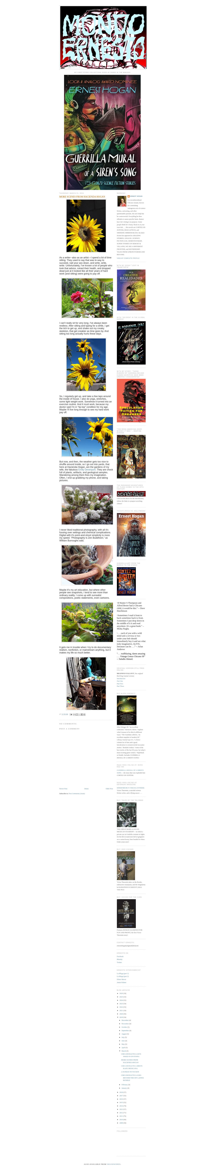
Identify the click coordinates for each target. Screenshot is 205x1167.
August (124, 1034)
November (125, 1024)
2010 (121, 1119)
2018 (121, 1092)
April (124, 1048)
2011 (121, 1116)
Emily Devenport (87, 469)
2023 (121, 1004)
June (123, 1041)
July (123, 1037)
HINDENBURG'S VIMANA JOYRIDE (130, 788)
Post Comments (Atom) (77, 793)
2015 (121, 1102)
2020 (121, 1014)
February (125, 1085)
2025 (121, 997)
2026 (121, 993)
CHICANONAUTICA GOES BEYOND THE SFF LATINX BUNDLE (132, 1077)
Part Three (120, 686)
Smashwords (114, 1164)
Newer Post (63, 789)
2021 (121, 1010)
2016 (121, 1099)
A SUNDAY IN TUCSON (130, 1072)
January (124, 1088)
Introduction (121, 679)
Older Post (109, 789)
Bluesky (120, 959)
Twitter (119, 962)
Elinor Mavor (121, 979)
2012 (121, 1113)
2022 (121, 1007)
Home (86, 789)
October (124, 1027)
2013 (121, 1109)
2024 (121, 1000)
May (123, 1044)
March (124, 1051)
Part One (120, 681)
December (125, 1020)
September (125, 1030)
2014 (121, 1106)
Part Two (120, 684)
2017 (121, 1096)
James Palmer (121, 982)
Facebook (120, 956)
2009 (121, 1123)
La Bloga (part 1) (123, 973)
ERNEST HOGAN (136, 196)
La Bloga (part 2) (123, 976)
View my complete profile (128, 258)
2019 (121, 1017)
